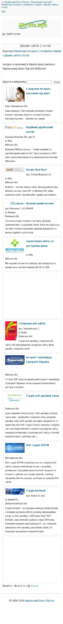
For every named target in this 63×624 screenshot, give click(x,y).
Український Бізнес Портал (16, 2)
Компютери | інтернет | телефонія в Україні (22, 4)
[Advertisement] (32, 295)
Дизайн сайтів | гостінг (16, 55)
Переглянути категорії (41, 2)
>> (37, 585)
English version (11, 33)
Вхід (3, 11)
